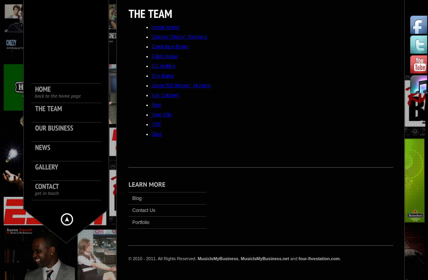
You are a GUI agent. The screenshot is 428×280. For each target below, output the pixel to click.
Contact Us (143, 210)
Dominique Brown (170, 46)
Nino (156, 105)
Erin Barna (163, 76)
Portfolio (140, 222)
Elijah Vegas (164, 56)
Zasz (157, 134)
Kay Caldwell (165, 95)
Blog (137, 198)
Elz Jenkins (163, 66)
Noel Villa (161, 114)
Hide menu (67, 219)
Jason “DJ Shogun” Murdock (181, 85)
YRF (156, 124)
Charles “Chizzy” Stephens (179, 37)
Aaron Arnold (165, 27)
